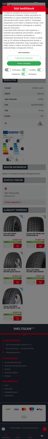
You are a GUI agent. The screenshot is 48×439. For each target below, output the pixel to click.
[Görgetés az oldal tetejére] (44, 429)
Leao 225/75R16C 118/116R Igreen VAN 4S (11, 271)
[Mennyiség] (7, 246)
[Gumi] (12, 223)
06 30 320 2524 (12, 348)
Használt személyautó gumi (15, 366)
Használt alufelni (11, 372)
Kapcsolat (8, 389)
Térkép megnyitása (13, 202)
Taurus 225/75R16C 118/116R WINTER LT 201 (11, 307)
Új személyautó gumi (12, 362)
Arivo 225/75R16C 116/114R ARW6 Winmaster (9, 234)
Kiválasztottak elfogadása (24, 58)
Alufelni (7, 369)
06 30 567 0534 (27, 348)
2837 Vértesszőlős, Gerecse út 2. (19, 344)
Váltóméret (8, 395)
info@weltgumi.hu (13, 352)
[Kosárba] (17, 246)
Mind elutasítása (24, 52)
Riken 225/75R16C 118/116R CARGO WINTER (35, 271)
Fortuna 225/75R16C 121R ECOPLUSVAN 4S (35, 234)
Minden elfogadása (24, 63)
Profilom (7, 376)
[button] (43, 4)
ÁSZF (6, 385)
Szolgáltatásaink (11, 392)
